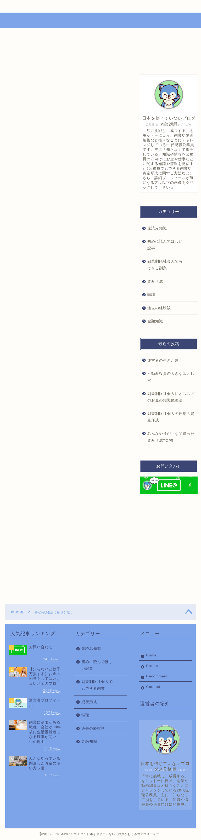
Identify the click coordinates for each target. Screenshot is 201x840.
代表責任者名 (57, 135)
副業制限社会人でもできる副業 (165, 264)
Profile (52, 6)
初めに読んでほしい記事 (165, 244)
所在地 (51, 141)
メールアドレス (58, 153)
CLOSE (99, 125)
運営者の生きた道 (163, 360)
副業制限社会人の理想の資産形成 (170, 417)
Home (20, 6)
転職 (151, 295)
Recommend (88, 6)
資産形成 (155, 281)
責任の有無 (55, 165)
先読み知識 (157, 228)
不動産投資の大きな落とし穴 (170, 377)
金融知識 (155, 321)
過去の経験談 (159, 308)
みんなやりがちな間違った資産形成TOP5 (170, 437)
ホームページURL (61, 159)
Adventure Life (101, 19)
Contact (125, 6)
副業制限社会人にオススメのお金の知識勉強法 (170, 397)
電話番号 (53, 147)
